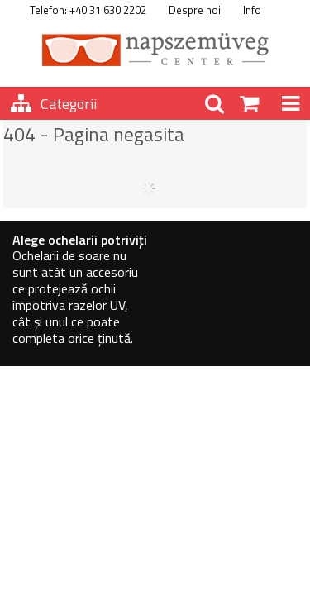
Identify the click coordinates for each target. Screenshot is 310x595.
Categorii (69, 104)
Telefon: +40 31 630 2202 (88, 10)
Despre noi (195, 10)
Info (252, 10)
